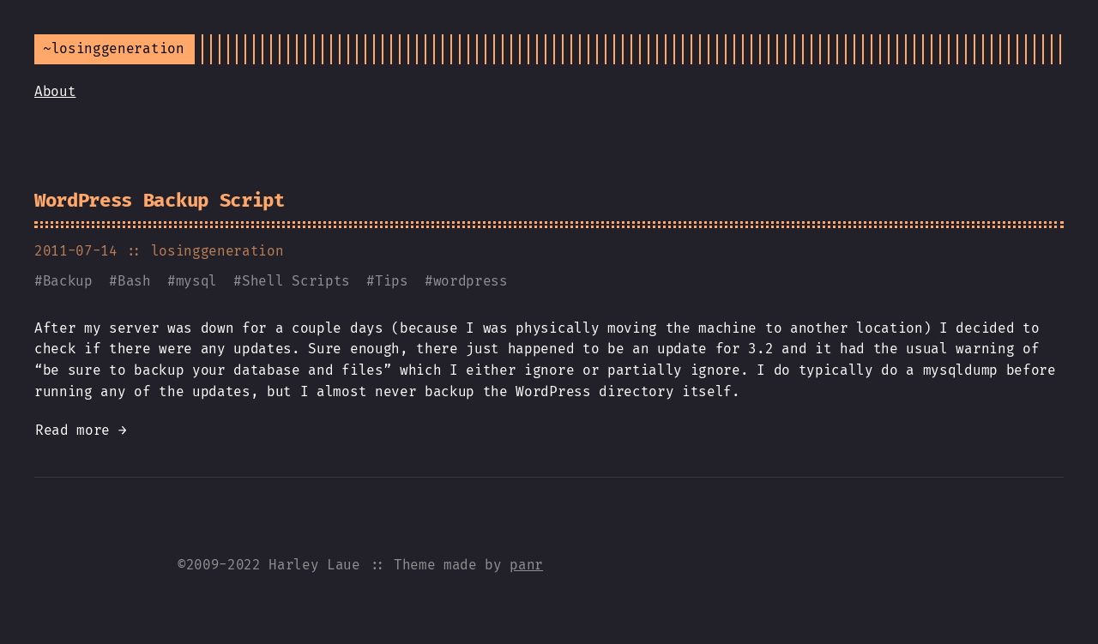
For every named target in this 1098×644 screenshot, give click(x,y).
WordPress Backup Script (159, 200)
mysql (196, 281)
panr (526, 565)
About (54, 91)
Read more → (80, 430)
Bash (134, 281)
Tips (391, 281)
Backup (68, 281)
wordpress (470, 281)
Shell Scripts (296, 281)
